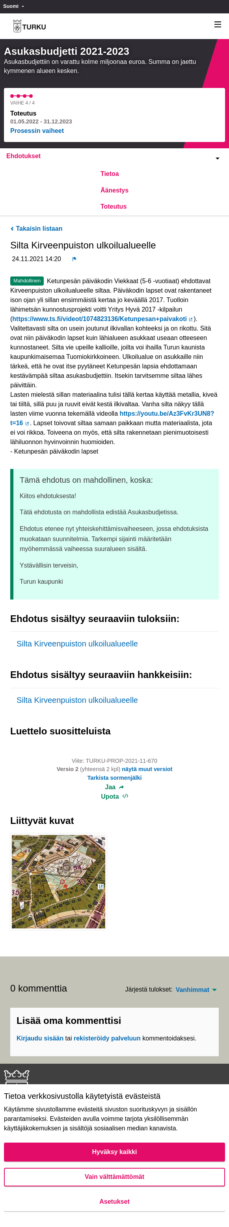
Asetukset (114, 1201)
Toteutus (114, 206)
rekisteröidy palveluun (107, 1038)
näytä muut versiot (147, 769)
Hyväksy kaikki (114, 1152)
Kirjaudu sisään (40, 1038)
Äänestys (114, 190)
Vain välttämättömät (114, 1176)
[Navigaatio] (218, 25)
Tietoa (110, 173)
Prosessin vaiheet (37, 130)
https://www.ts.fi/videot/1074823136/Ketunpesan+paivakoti (103, 319)
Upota (114, 796)
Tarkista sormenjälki (114, 778)
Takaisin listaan (36, 228)
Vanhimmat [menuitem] (192, 990)
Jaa (114, 787)
